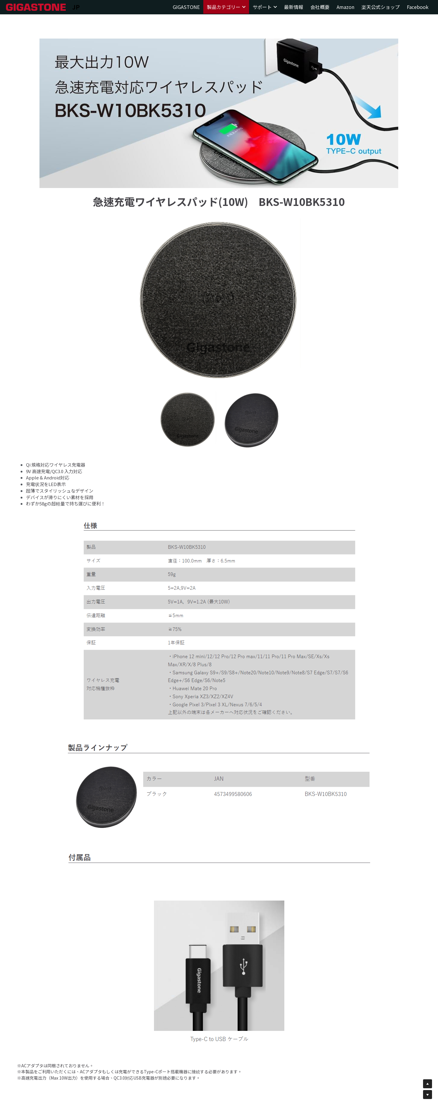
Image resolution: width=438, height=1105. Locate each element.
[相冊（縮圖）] (187, 419)
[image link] (36, 6)
